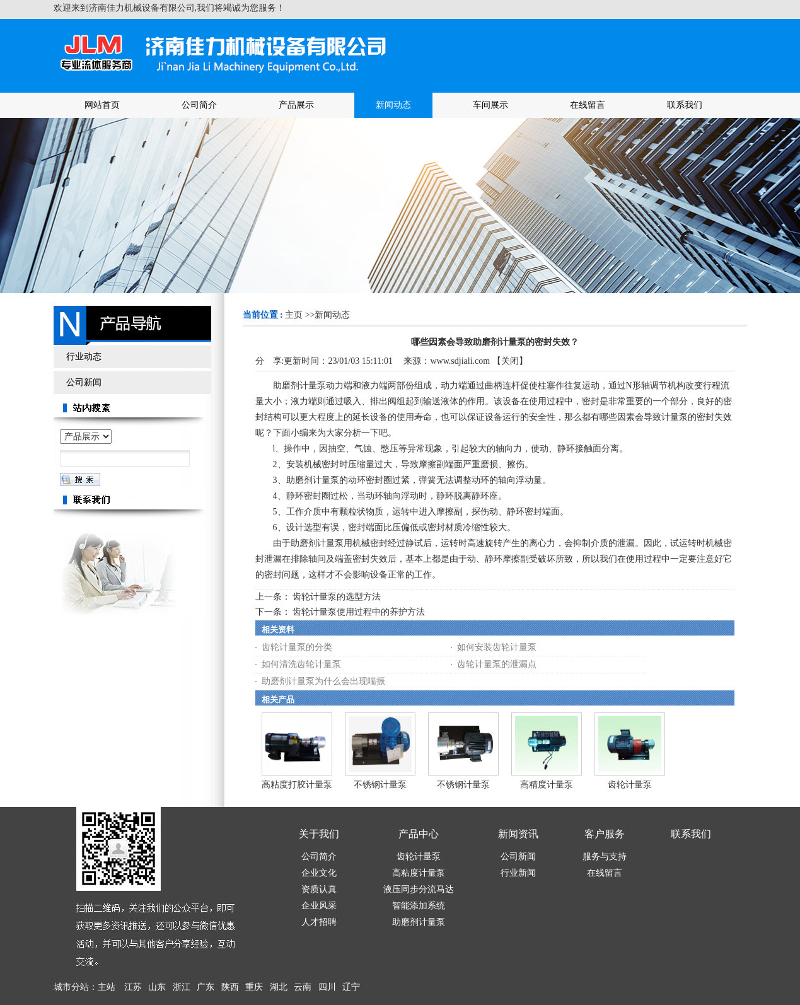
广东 (205, 987)
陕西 (230, 987)
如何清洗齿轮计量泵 (301, 664)
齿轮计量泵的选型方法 (337, 596)
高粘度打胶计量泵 (297, 784)
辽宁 (351, 987)
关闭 (510, 361)
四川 (327, 987)
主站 (106, 987)
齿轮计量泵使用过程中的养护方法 (359, 612)
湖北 (278, 987)
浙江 (181, 987)
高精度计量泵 (546, 784)
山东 (157, 987)
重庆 (254, 987)
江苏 (133, 987)
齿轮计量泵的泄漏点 (496, 664)
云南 (302, 987)
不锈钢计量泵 (380, 784)
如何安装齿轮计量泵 (496, 647)
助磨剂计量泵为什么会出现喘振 (323, 681)
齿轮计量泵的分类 (297, 647)
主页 (294, 315)
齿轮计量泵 (630, 784)
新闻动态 (332, 315)
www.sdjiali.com (460, 361)
